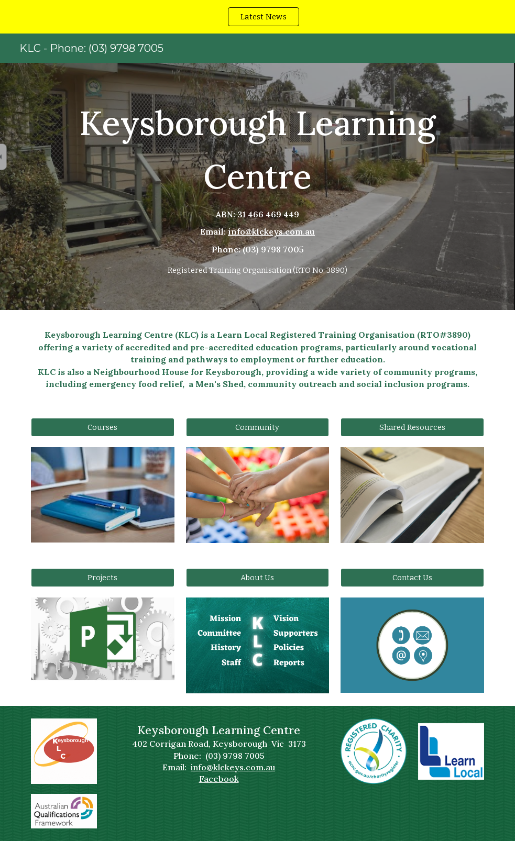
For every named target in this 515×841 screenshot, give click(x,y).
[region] (257, 17)
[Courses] (102, 427)
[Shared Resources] (412, 427)
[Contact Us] (412, 577)
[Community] (258, 427)
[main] (257, 186)
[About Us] (258, 577)
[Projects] (102, 577)
